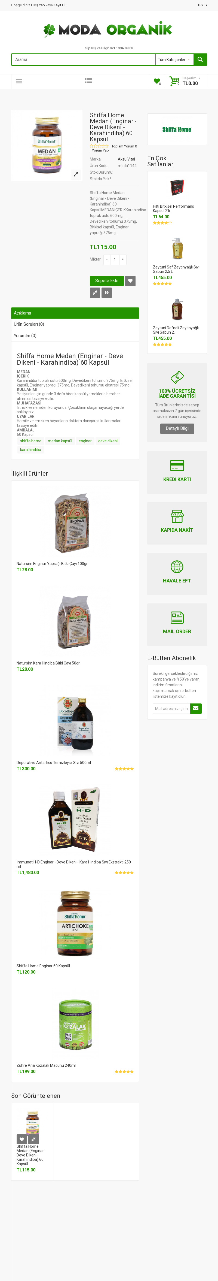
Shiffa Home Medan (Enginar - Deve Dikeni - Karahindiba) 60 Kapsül (31, 1155)
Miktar (95, 259)
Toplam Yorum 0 (124, 146)
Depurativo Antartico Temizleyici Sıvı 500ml (54, 762)
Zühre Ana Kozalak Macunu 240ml (46, 1065)
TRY (202, 5)
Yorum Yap (100, 150)
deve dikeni (108, 441)
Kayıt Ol (59, 5)
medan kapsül (60, 441)
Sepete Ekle (106, 280)
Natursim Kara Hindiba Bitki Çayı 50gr (48, 663)
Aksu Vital (126, 159)
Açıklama (22, 313)
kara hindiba (30, 450)
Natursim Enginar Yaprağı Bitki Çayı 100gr (52, 563)
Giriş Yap (38, 5)
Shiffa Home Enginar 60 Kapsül (43, 966)
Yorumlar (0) (25, 335)
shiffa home (30, 441)
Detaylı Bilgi (177, 428)
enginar (85, 441)
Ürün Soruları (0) (29, 324)
